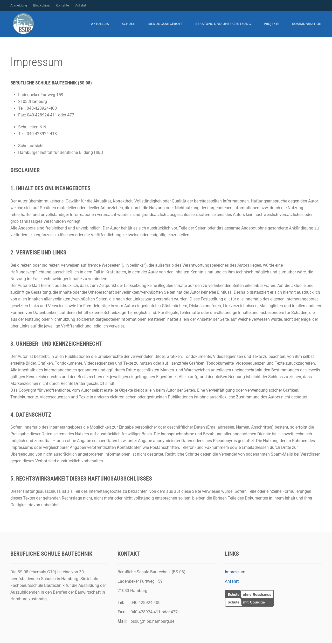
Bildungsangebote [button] (165, 23)
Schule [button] (128, 23)
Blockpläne (41, 5)
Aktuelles (100, 23)
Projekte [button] (271, 23)
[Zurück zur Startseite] (23, 24)
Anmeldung (18, 5)
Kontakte (62, 5)
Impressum (235, 571)
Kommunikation (307, 23)
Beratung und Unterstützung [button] (223, 23)
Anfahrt (80, 5)
